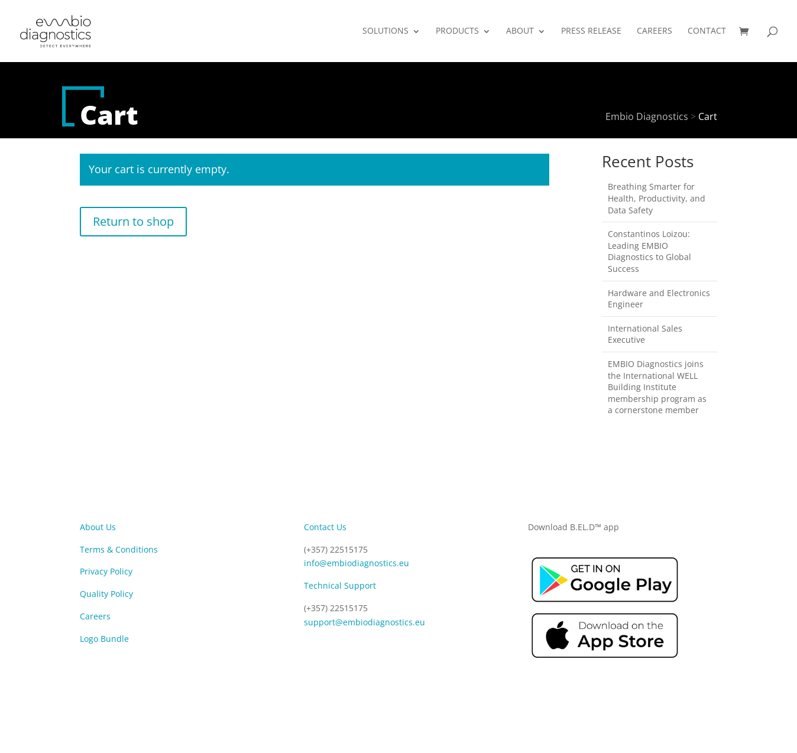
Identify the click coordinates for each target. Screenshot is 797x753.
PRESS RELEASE (591, 31)
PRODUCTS (457, 31)
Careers (95, 616)
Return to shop (133, 221)
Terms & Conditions (119, 549)
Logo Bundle (104, 638)
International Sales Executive (645, 334)
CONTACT (707, 31)
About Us (98, 527)
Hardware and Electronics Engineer (659, 298)
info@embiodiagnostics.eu (356, 563)
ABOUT (520, 31)
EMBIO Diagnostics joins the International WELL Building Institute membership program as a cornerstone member (657, 387)
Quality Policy (106, 593)
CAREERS (654, 31)
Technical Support (340, 585)
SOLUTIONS (385, 31)
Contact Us (325, 527)
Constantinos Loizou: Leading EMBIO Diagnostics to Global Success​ (649, 251)
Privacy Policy (106, 571)
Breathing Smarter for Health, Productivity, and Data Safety (656, 198)
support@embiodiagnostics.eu (364, 622)
